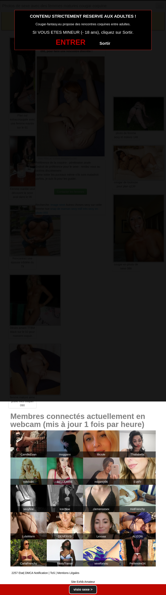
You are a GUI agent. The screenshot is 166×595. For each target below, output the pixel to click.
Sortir (105, 43)
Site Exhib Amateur (83, 581)
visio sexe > (83, 589)
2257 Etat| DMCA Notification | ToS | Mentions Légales (45, 573)
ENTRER (71, 42)
